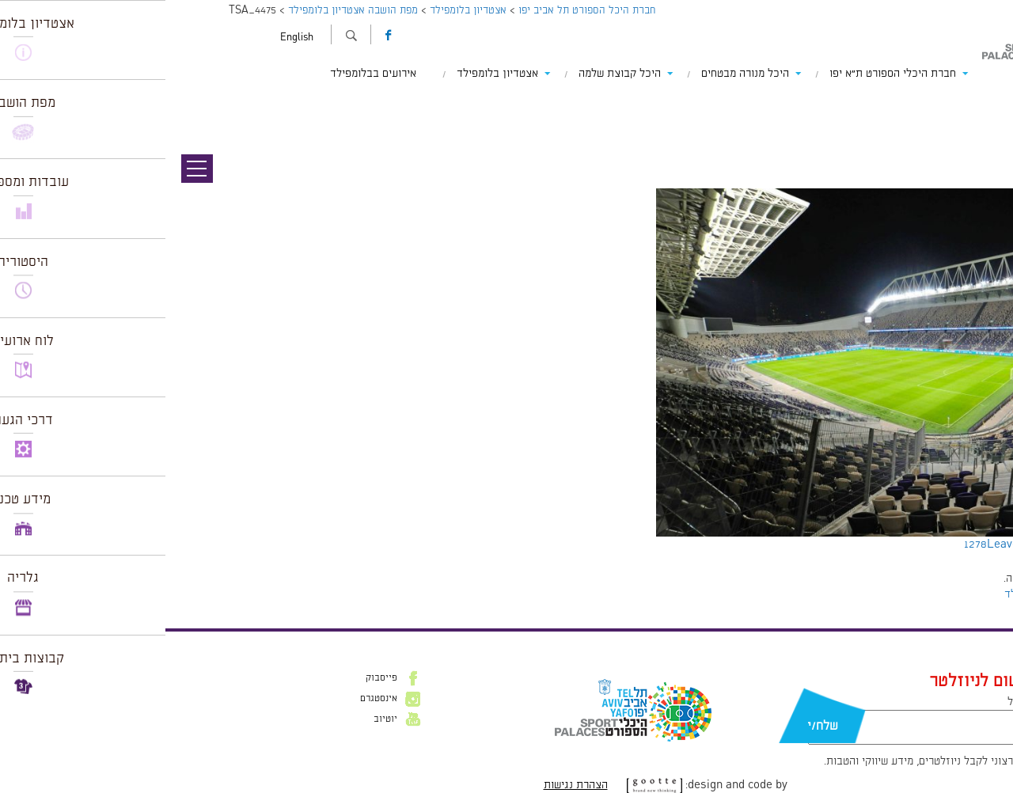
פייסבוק (216, 678)
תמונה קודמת (983, 102)
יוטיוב (220, 719)
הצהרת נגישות (410, 785)
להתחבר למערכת (961, 578)
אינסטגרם (213, 699)
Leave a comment (868, 544)
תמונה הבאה (985, 118)
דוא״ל (854, 702)
